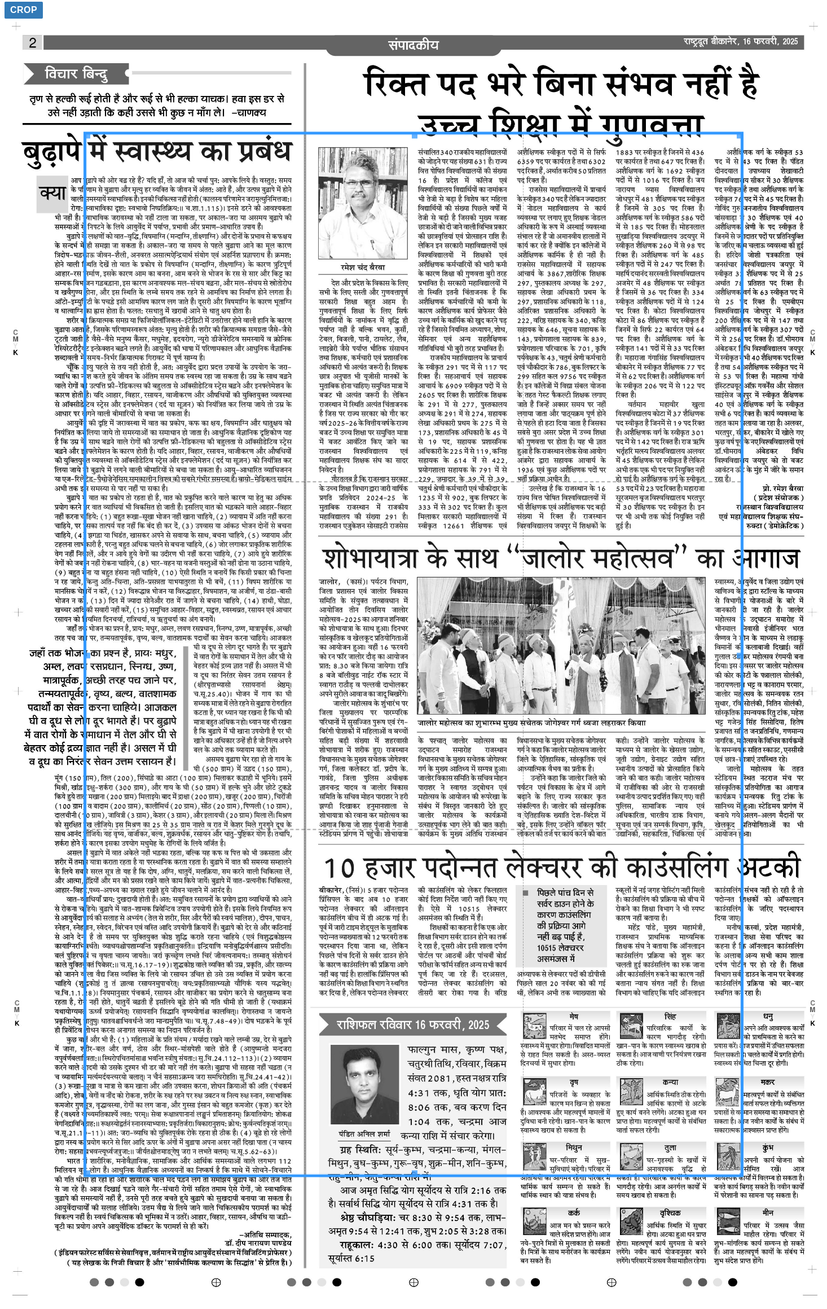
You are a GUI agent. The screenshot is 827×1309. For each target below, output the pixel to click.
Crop (23, 10)
